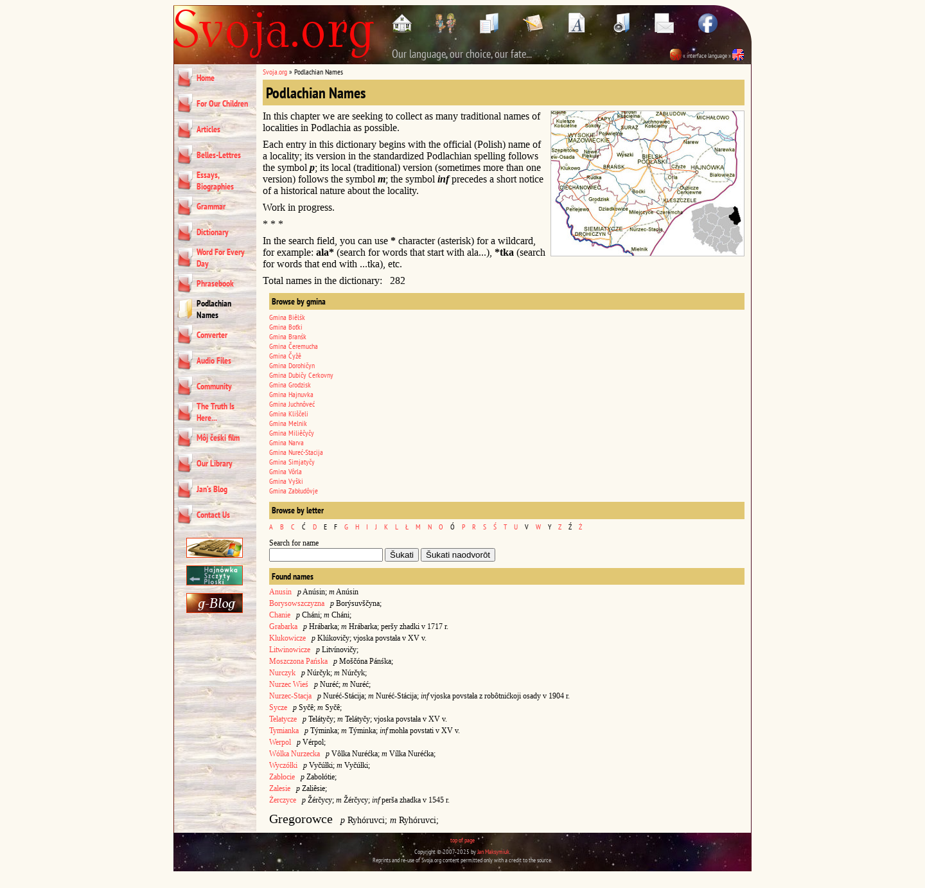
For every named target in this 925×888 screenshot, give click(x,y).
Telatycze (283, 719)
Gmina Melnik (288, 423)
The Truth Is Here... (215, 411)
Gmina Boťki (286, 327)
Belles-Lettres (219, 155)
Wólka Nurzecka (294, 753)
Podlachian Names (214, 309)
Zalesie (279, 788)
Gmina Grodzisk (290, 384)
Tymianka (284, 730)
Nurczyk (282, 672)
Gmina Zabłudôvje (293, 490)
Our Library (215, 463)
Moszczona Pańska (298, 661)
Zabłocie (282, 776)
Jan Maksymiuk (493, 852)
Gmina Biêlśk (287, 317)
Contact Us (213, 514)
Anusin (280, 591)
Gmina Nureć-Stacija (296, 452)
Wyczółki (283, 765)
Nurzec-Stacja (290, 695)
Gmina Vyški (286, 481)
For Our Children (222, 103)
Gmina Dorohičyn (292, 365)
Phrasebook (215, 283)
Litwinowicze (289, 649)
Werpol (280, 742)
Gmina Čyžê (285, 355)
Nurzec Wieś (288, 684)
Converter (212, 335)
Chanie (279, 614)
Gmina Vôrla (285, 471)
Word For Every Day (221, 257)
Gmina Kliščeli (288, 413)
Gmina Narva (286, 442)
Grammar (211, 206)
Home (206, 78)
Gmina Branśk (287, 336)
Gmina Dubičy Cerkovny (301, 375)
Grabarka (283, 626)
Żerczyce (282, 799)
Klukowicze (287, 638)
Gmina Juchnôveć (292, 404)
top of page (462, 840)
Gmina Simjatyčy (292, 461)
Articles (208, 129)
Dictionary (213, 232)
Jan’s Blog (212, 489)
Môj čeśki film (218, 437)
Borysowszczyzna (296, 603)
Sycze (278, 707)
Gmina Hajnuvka (291, 394)
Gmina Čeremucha (293, 346)
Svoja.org (275, 71)
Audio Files (214, 360)
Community (214, 386)
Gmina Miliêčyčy (291, 433)
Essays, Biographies (215, 180)
